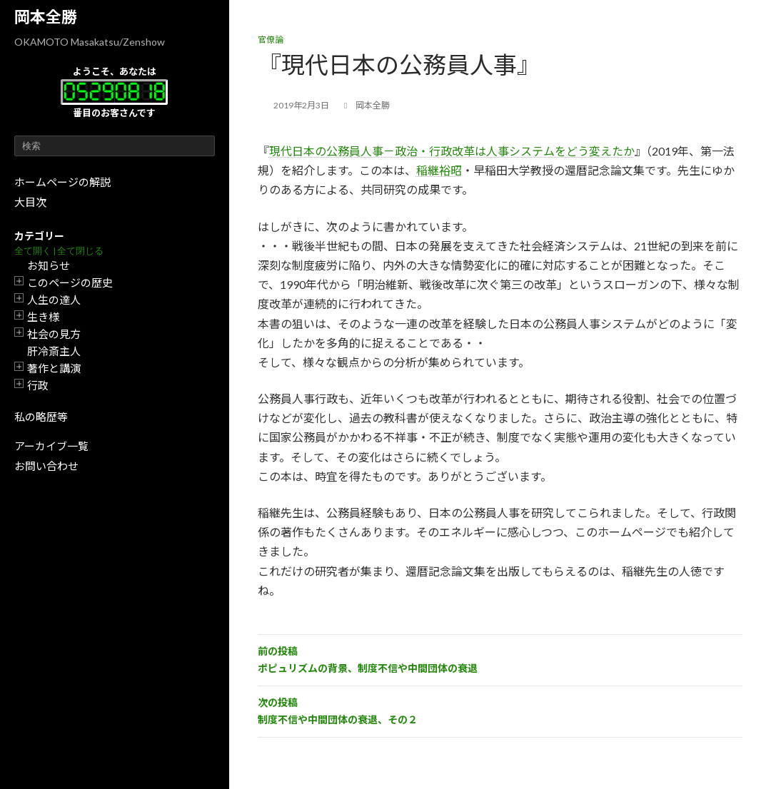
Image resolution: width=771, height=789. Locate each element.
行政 (38, 385)
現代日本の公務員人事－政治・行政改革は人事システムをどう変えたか (452, 151)
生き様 (43, 316)
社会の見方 (54, 333)
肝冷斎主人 (54, 351)
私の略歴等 (41, 416)
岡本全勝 (45, 16)
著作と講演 (54, 368)
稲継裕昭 (439, 170)
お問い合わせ (46, 465)
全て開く (32, 250)
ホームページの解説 (62, 181)
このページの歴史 (70, 282)
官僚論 (270, 39)
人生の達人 (54, 299)
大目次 (30, 201)
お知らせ (48, 265)
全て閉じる (80, 250)
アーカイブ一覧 (51, 445)
